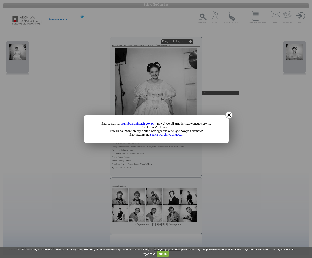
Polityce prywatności (167, 249)
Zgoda (163, 253)
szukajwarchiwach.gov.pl (137, 123)
